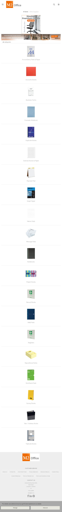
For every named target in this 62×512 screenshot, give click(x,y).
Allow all (45, 507)
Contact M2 (12, 471)
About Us (5, 471)
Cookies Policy (55, 471)
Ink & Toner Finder (22, 471)
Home (25, 11)
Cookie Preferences (15, 476)
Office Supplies (34, 11)
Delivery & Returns (45, 471)
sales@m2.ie (31, 493)
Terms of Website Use (28, 476)
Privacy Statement (33, 471)
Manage (15, 507)
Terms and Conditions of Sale (43, 476)
